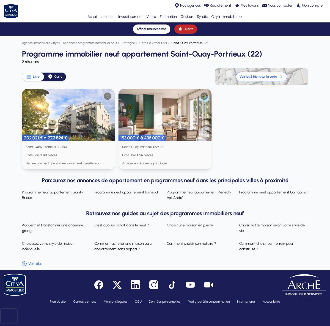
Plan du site (58, 302)
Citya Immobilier (226, 16)
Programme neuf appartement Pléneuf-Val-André (199, 195)
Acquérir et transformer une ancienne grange (52, 228)
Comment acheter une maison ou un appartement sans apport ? (124, 246)
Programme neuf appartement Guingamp (273, 192)
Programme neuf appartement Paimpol (126, 192)
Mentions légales (115, 302)
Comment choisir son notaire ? (191, 243)
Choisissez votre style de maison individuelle (48, 246)
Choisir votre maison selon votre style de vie (272, 228)
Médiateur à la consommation (209, 302)
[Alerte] (185, 29)
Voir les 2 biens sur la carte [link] (261, 76)
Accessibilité (271, 302)
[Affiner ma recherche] (151, 29)
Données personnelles (164, 302)
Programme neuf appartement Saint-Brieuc (52, 195)
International (246, 302)
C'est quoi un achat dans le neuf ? (121, 225)
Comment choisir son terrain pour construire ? (266, 246)
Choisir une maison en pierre (190, 225)
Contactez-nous (84, 302)
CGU (138, 302)
